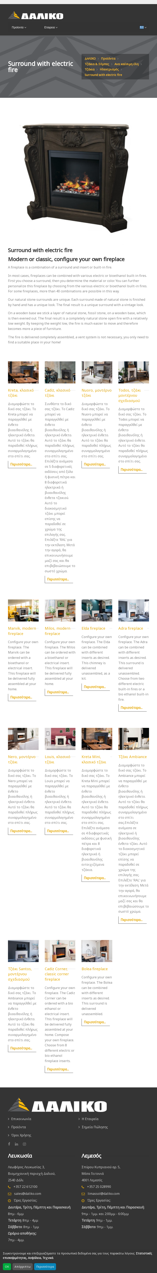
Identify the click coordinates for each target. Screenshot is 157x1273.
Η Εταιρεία (90, 1124)
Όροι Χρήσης (21, 1139)
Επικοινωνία (21, 1124)
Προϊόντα (109, 58)
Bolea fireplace (95, 974)
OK (7, 1267)
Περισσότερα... (21, 470)
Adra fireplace (130, 633)
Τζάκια (121, 69)
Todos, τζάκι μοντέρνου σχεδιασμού (129, 400)
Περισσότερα (45, 1267)
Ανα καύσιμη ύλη (98, 69)
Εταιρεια (49, 27)
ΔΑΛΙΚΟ (91, 58)
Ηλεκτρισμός (95, 74)
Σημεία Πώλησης (95, 1131)
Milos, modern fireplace (57, 636)
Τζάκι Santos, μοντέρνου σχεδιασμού (20, 979)
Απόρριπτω (23, 1267)
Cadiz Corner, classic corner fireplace (57, 979)
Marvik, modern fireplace (22, 636)
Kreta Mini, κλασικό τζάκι (94, 765)
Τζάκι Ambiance (132, 762)
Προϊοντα (17, 27)
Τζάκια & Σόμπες (98, 64)
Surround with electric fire (105, 80)
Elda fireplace (93, 633)
